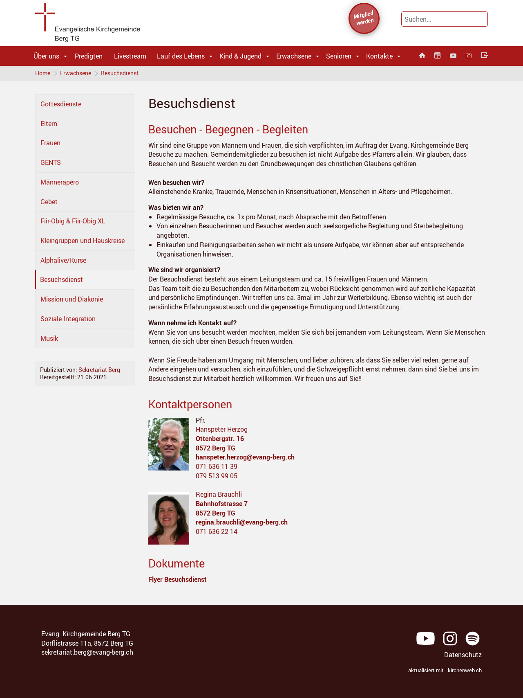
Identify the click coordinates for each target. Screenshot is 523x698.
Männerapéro (59, 182)
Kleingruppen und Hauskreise (82, 241)
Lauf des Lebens (181, 56)
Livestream (130, 56)
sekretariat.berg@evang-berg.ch (87, 652)
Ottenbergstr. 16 (220, 439)
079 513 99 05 (216, 476)
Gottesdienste (60, 104)
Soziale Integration (68, 319)
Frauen (50, 143)
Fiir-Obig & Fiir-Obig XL (72, 221)
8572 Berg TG (215, 448)
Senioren (338, 56)
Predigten (89, 56)
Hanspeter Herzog (222, 430)
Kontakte (379, 56)
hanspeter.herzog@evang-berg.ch (245, 457)
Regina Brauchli (219, 495)
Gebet (49, 202)
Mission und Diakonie (71, 299)
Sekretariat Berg (99, 370)
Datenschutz (463, 655)
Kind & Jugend (240, 56)
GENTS (50, 163)
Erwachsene (293, 56)
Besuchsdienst (121, 73)
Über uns (46, 56)
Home (42, 73)
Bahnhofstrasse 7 (222, 504)
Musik (49, 338)
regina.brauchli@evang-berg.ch (242, 522)
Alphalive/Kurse (63, 261)
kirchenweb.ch (465, 671)
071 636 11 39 (216, 467)
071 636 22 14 (216, 532)
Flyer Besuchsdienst (177, 580)
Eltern (48, 124)
